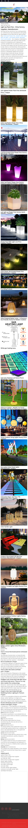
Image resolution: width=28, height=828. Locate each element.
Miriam (7, 739)
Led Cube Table (4, 766)
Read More (3, 94)
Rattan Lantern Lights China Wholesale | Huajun (13, 646)
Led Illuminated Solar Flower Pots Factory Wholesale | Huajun (14, 153)
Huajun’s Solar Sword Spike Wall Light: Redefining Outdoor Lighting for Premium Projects (12, 693)
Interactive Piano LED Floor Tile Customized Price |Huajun (10, 497)
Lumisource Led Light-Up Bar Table (9, 769)
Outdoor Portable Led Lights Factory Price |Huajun (14, 586)
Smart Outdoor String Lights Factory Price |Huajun (14, 438)
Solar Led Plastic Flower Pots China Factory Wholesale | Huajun (12, 123)
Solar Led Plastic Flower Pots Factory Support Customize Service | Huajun (12, 183)
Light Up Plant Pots (5, 25)
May (7, 718)
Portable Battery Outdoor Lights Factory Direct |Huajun (13, 616)
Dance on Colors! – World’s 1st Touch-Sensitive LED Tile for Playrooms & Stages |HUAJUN (14, 409)
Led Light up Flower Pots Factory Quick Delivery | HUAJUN (13, 212)
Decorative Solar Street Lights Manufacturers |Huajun (10, 467)
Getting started (4, 23)
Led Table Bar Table (6, 758)
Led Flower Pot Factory (6, 770)
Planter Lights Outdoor (6, 761)
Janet (7, 725)
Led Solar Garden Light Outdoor (9, 767)
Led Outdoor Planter (14, 37)
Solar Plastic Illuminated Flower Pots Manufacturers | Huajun (12, 272)
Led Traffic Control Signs (7, 764)
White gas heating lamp (8, 348)
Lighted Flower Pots (5, 755)
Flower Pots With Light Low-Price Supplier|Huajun (11, 242)
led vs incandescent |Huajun (9, 661)
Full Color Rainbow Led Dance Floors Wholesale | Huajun (12, 378)
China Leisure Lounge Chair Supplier (10, 756)
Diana (7, 712)
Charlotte (8, 747)
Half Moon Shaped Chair (7, 763)
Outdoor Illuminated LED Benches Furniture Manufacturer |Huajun (11, 557)
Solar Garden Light (6, 527)
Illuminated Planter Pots (9, 36)
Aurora (7, 733)
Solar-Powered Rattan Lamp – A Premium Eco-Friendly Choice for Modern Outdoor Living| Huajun (14, 319)
